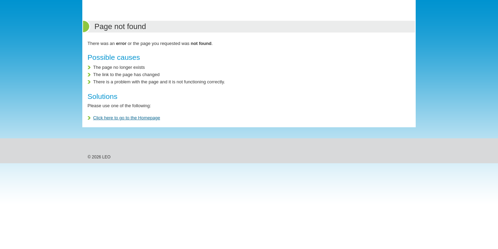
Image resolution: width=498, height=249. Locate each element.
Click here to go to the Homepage (126, 117)
